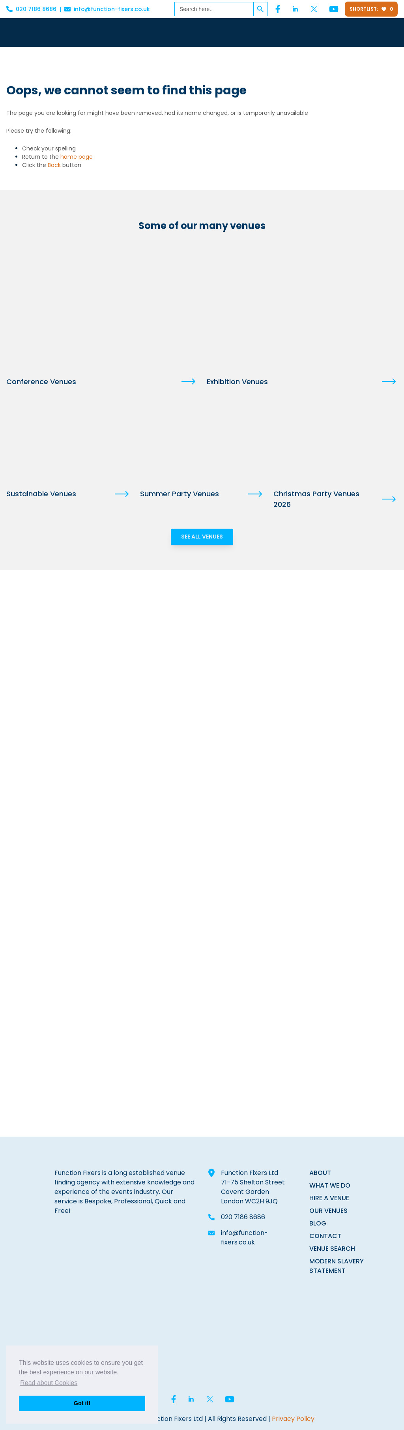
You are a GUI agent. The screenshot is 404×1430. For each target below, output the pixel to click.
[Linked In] (295, 9)
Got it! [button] (82, 1403)
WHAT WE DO (329, 1185)
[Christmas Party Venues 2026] (335, 441)
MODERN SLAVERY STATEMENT (336, 1266)
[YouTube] (334, 9)
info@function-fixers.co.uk (244, 1237)
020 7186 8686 (243, 1217)
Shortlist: (371, 9)
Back (54, 165)
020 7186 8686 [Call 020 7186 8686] (31, 9)
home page (76, 157)
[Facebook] (278, 9)
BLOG (317, 1223)
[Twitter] (314, 9)
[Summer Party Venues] (202, 441)
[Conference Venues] (101, 306)
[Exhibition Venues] (302, 306)
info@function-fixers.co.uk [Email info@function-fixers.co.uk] (107, 9)
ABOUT (320, 1172)
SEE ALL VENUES (202, 536)
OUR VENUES (328, 1210)
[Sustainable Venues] (68, 441)
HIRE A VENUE (329, 1198)
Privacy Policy (293, 1418)
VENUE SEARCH (332, 1248)
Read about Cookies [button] (48, 1382)
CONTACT (325, 1235)
